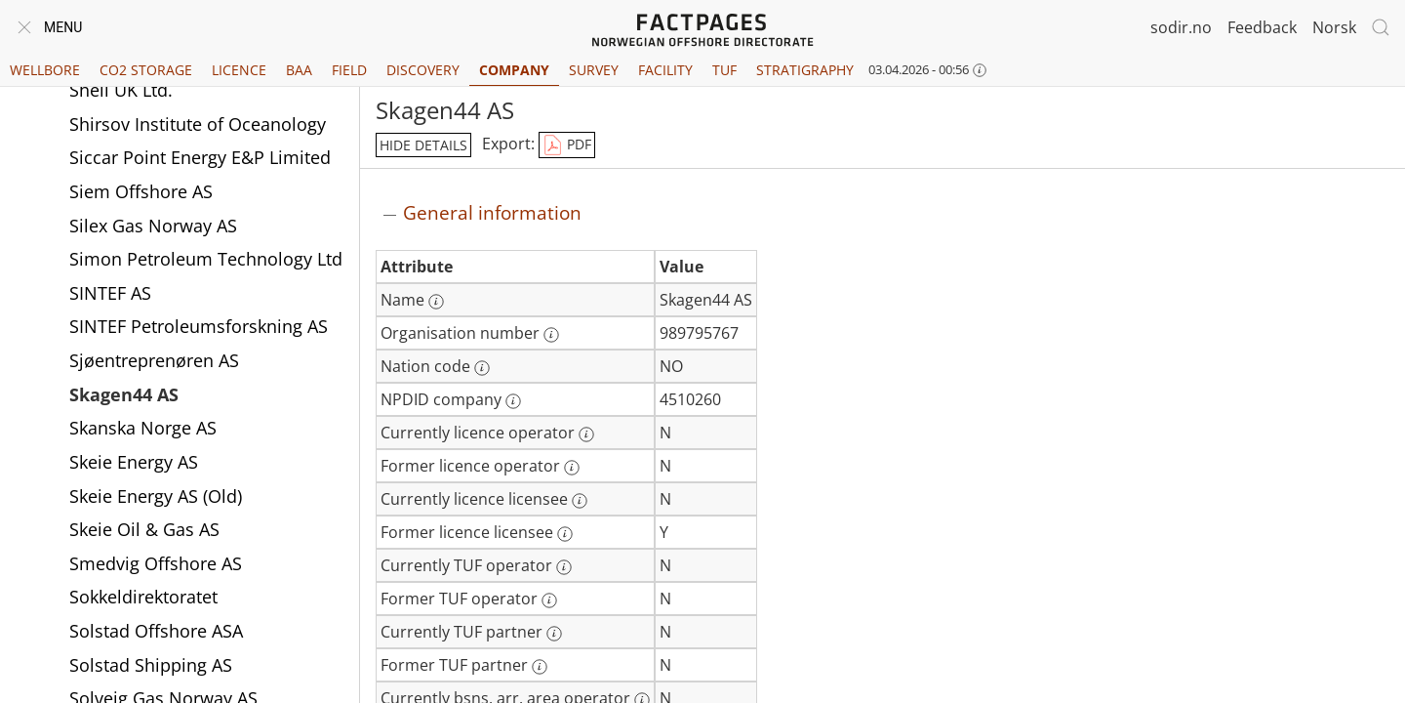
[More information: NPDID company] (513, 401)
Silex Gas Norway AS (153, 227)
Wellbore (45, 70)
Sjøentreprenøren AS (154, 362)
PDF (566, 145)
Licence (239, 70)
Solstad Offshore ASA (156, 632)
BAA (299, 70)
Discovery (423, 70)
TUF (724, 70)
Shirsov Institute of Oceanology (197, 126)
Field (349, 70)
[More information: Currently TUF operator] (564, 567)
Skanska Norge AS (143, 429)
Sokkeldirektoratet (143, 598)
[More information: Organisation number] (551, 335)
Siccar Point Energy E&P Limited (200, 159)
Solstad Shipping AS (150, 667)
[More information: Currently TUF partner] (554, 633)
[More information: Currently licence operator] (586, 434)
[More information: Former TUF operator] (549, 600)
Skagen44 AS (124, 396)
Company (514, 70)
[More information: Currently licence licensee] (579, 501)
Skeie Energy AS (133, 464)
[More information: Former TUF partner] (539, 667)
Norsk (1334, 27)
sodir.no (1181, 27)
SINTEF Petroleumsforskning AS (198, 328)
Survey (594, 70)
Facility (665, 70)
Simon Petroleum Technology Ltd (205, 260)
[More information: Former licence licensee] (565, 534)
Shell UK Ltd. (121, 91)
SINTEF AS (110, 295)
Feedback (1262, 27)
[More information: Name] (436, 302)
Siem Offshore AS (141, 193)
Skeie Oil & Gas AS (144, 531)
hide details (423, 145)
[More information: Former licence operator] (572, 468)
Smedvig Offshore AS (155, 565)
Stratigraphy (805, 70)
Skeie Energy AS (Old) (155, 498)
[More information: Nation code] (482, 368)
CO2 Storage (146, 70)
